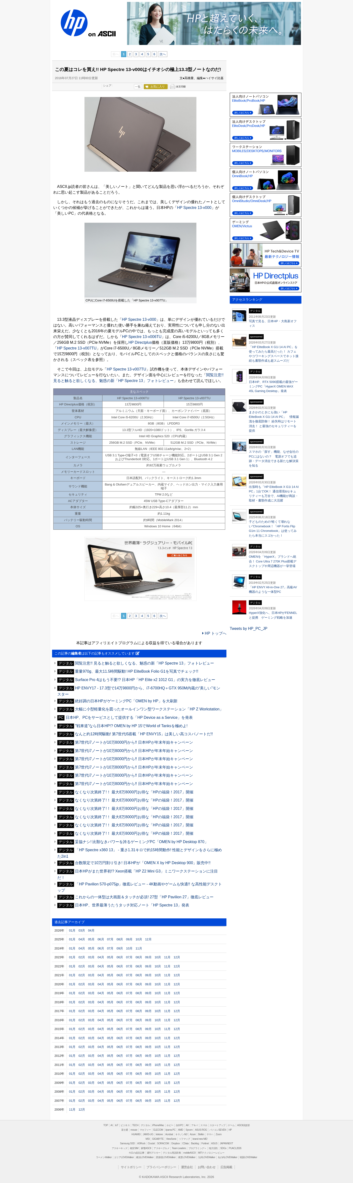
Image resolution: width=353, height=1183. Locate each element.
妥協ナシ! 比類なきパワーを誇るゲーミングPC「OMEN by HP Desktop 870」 (141, 842)
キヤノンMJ (181, 1134)
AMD (180, 1129)
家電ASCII (146, 1148)
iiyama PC (171, 1129)
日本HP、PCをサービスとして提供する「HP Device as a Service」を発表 (129, 717)
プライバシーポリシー (161, 1167)
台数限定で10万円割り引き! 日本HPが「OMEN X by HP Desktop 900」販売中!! (142, 863)
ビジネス (125, 1125)
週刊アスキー (153, 1152)
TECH (135, 1125)
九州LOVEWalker (206, 1157)
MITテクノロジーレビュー (211, 1152)
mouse (133, 1129)
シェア (107, 85)
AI (112, 1125)
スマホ (203, 1125)
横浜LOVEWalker (144, 1157)
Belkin (201, 1134)
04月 (91, 930)
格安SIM (134, 1148)
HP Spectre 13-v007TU (76, 348)
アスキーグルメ (161, 1148)
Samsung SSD (127, 1143)
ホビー (169, 1125)
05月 (91, 939)
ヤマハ (210, 1134)
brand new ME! (200, 1139)
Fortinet (205, 1143)
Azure (193, 1134)
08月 (120, 939)
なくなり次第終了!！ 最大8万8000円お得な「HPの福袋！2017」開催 (134, 792)
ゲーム (231, 1125)
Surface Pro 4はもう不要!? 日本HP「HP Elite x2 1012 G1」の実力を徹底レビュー (145, 680)
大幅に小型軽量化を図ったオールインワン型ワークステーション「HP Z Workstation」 (149, 709)
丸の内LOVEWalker (227, 1157)
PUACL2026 (235, 1148)
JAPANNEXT (226, 1143)
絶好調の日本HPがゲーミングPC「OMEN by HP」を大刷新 (126, 701)
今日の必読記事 (136, 1152)
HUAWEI (136, 1134)
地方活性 (213, 1148)
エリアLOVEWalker (124, 1157)
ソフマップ (184, 1139)
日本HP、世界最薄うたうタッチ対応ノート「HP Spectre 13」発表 (132, 905)
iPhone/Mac (158, 1125)
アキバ (194, 1125)
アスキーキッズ (120, 1148)
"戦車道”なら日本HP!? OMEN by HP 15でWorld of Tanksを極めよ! (131, 726)
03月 (82, 930)
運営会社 (187, 1167)
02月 (82, 957)
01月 (72, 930)
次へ (163, 54)
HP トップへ (214, 633)
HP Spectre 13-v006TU (141, 337)
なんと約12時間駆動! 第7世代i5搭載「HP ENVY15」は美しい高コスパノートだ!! (144, 734)
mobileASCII (189, 1152)
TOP (105, 1125)
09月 (129, 939)
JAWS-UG (148, 1134)
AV (187, 1125)
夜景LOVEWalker (186, 1157)
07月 (110, 939)
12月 (148, 939)
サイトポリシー (131, 1167)
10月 (139, 939)
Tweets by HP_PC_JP (248, 629)
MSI (148, 1139)
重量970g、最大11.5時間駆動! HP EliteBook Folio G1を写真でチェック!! (136, 671)
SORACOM (163, 1143)
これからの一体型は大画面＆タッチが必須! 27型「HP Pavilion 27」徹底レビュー (144, 897)
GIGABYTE (158, 1139)
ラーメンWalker (104, 1157)
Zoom (218, 1134)
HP (73, 23)
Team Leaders (179, 1148)
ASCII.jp (107, 33)
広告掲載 (226, 1167)
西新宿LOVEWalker (166, 1157)
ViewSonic (171, 1139)
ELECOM (158, 1129)
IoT (116, 1125)
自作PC (179, 1125)
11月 (139, 948)
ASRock (141, 1143)
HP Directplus (140, 342)
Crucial (151, 1143)
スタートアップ (217, 1125)
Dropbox (175, 1143)
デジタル (145, 1125)
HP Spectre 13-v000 (194, 208)
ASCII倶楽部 (243, 1125)
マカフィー (145, 1129)
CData (185, 1143)
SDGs (223, 1148)
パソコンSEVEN (217, 1129)
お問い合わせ (206, 1167)
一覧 (138, 86)
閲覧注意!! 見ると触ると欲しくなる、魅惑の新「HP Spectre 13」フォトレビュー (144, 663)
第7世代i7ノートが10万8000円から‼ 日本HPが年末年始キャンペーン (134, 742)
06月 (100, 939)
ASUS (214, 1143)
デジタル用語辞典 (172, 1152)
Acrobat (169, 1134)
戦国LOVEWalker (248, 1157)
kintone (159, 1134)
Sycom (189, 1129)
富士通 (124, 1129)
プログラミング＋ (197, 1148)
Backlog (195, 1143)
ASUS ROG (201, 1129)
